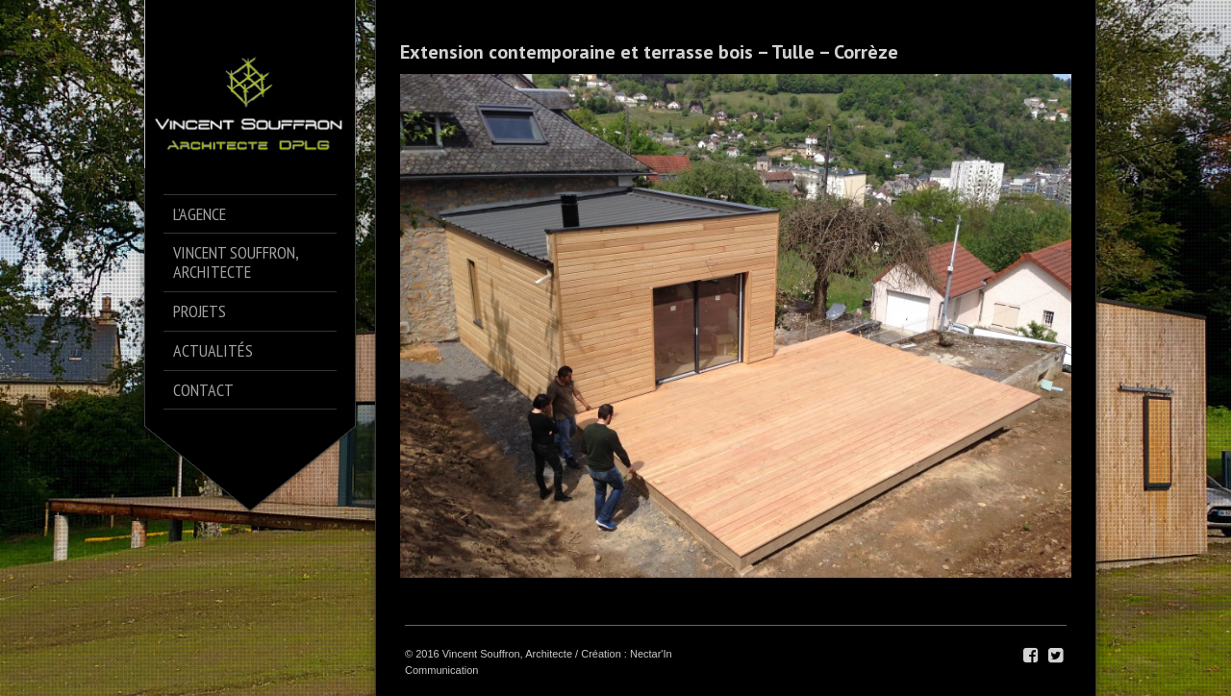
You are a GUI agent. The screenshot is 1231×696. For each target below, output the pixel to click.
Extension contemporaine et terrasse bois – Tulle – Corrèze (649, 51)
